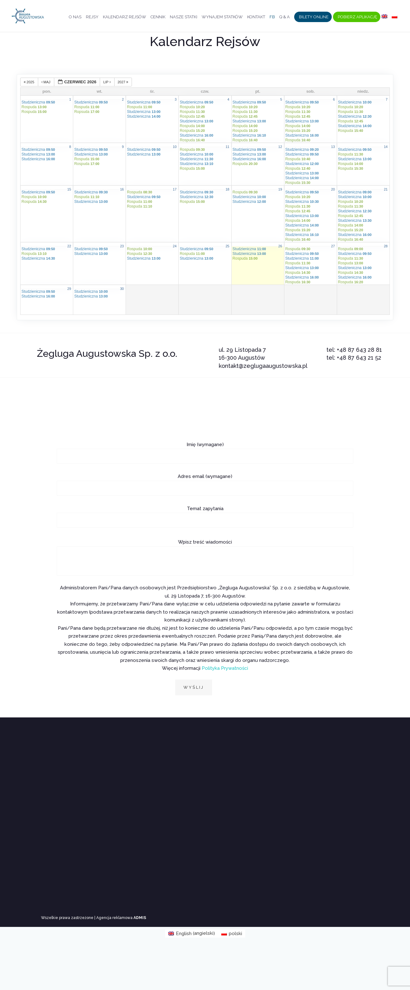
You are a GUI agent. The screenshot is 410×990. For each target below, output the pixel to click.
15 (69, 189)
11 (227, 147)
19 (280, 189)
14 (386, 147)
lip (107, 82)
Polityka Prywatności (225, 668)
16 (122, 189)
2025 (29, 82)
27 (333, 246)
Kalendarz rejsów (124, 18)
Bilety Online (314, 18)
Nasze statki (183, 18)
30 (122, 289)
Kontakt (256, 18)
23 (122, 246)
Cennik (158, 18)
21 (386, 189)
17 (175, 189)
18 (227, 189)
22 (69, 246)
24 (175, 246)
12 (280, 147)
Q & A (284, 18)
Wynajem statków (222, 18)
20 (333, 189)
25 (227, 246)
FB (272, 18)
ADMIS (140, 918)
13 (333, 147)
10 (175, 147)
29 (69, 289)
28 (386, 246)
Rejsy (92, 18)
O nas (75, 18)
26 (280, 246)
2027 (123, 82)
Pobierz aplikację (357, 18)
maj (46, 82)
